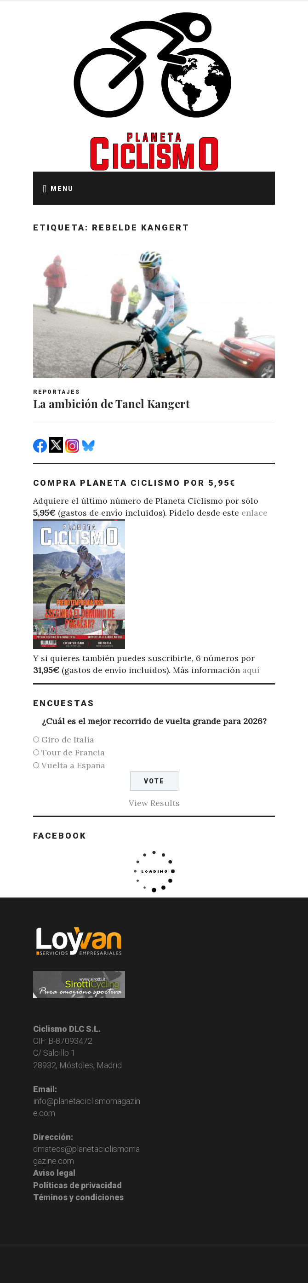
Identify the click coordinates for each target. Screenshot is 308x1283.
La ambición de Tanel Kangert (111, 403)
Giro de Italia (67, 739)
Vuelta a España (73, 765)
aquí (251, 670)
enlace (254, 512)
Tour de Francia (73, 752)
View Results (154, 803)
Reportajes (56, 392)
